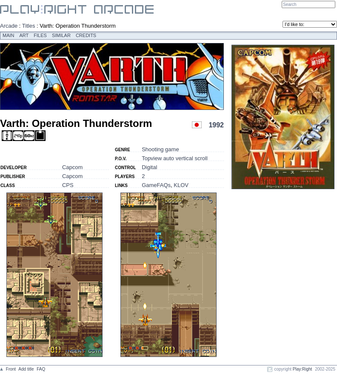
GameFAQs (156, 185)
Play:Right (302, 369)
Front (11, 369)
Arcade (8, 26)
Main (8, 35)
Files (40, 35)
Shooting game (160, 149)
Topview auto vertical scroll (175, 158)
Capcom (72, 167)
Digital (149, 167)
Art (24, 35)
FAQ (41, 369)
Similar (61, 35)
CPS (68, 185)
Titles (28, 26)
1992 (216, 125)
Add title (26, 369)
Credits (86, 35)
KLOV (181, 185)
